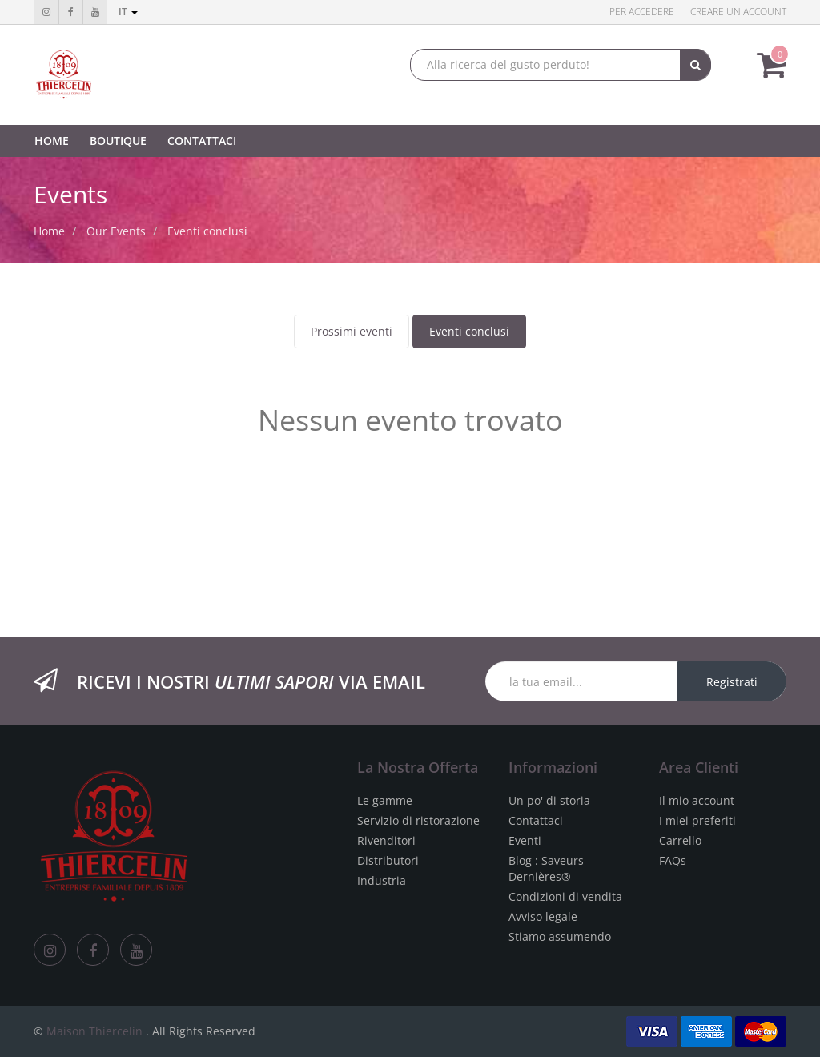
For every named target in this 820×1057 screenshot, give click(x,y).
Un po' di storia (549, 800)
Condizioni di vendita (565, 896)
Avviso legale (542, 916)
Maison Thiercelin (94, 1031)
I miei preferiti (697, 820)
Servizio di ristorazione (418, 820)
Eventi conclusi (469, 331)
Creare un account (738, 11)
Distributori (388, 860)
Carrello (680, 840)
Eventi (524, 840)
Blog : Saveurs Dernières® (546, 868)
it (128, 11)
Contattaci (535, 820)
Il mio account (696, 800)
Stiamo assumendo (559, 936)
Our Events (116, 231)
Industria (381, 880)
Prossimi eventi (351, 331)
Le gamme (384, 800)
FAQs (672, 860)
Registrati (732, 681)
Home (49, 231)
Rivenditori (386, 840)
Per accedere (641, 11)
